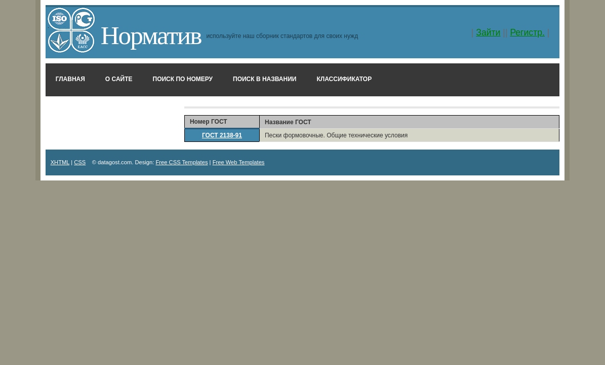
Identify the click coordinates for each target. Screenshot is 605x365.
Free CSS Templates (182, 162)
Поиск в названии (264, 79)
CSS (80, 162)
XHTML (60, 162)
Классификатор (344, 79)
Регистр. (527, 32)
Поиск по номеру (183, 79)
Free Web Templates (239, 162)
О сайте (119, 79)
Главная (70, 79)
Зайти (488, 32)
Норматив (151, 35)
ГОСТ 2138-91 (222, 135)
